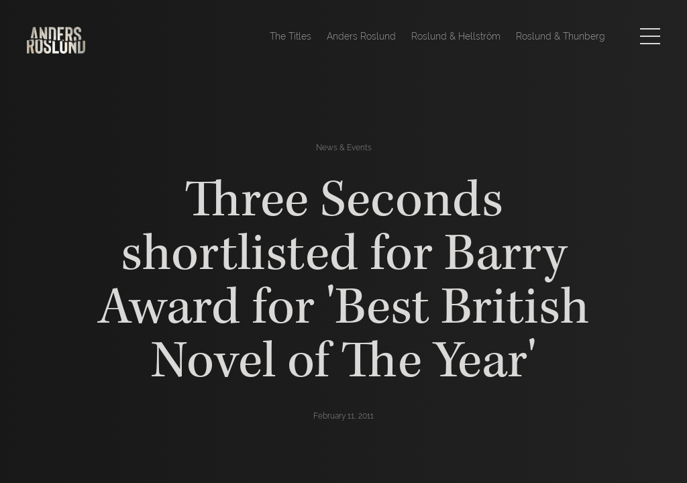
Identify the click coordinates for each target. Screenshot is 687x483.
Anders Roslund (361, 36)
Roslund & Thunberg (560, 36)
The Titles (290, 36)
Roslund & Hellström (455, 36)
